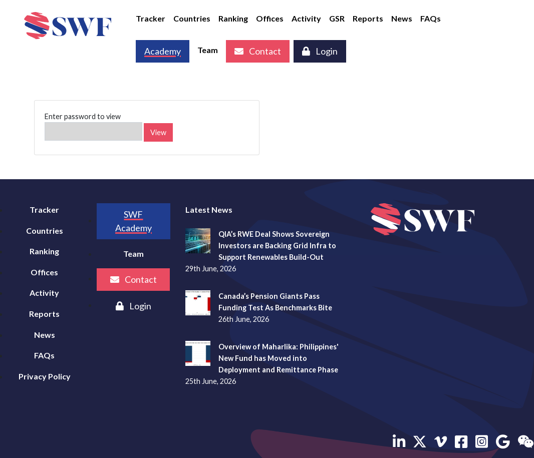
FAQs (430, 18)
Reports (368, 18)
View (158, 132)
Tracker (150, 18)
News (401, 18)
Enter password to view (93, 126)
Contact (257, 51)
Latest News (208, 209)
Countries (191, 18)
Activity (306, 18)
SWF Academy (133, 221)
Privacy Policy (45, 376)
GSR (337, 18)
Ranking (233, 18)
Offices (270, 18)
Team (207, 50)
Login (320, 51)
